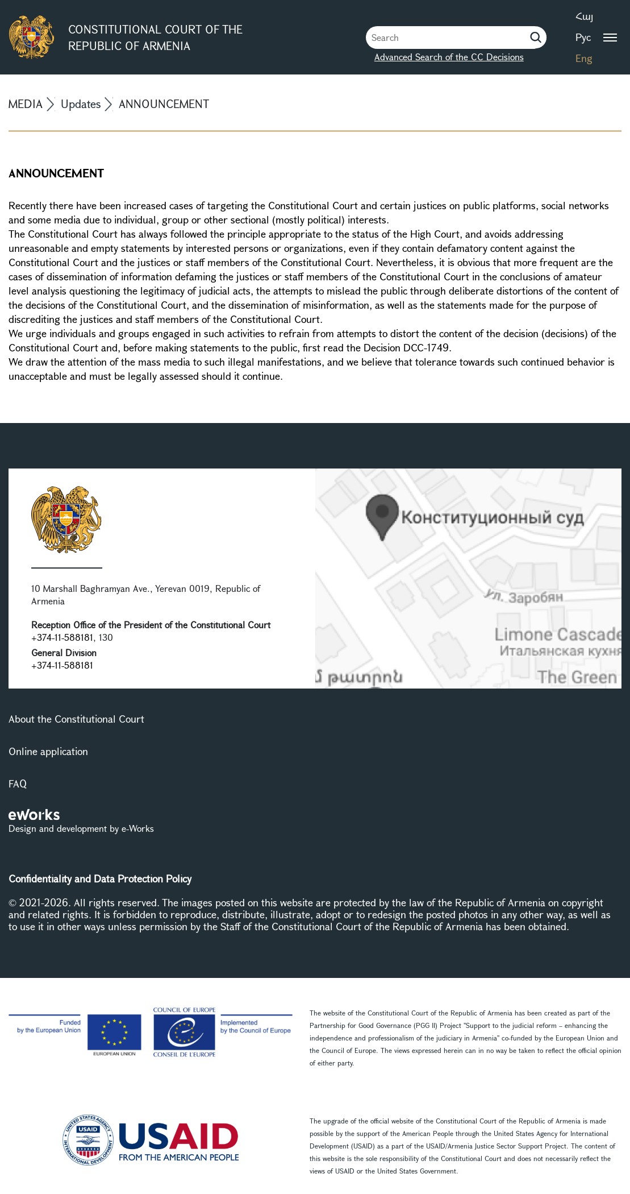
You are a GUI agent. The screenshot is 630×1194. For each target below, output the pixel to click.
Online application (48, 751)
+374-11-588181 (62, 637)
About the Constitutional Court (76, 718)
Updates (81, 103)
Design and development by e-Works (81, 828)
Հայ (584, 16)
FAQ (18, 783)
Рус (583, 37)
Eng (584, 58)
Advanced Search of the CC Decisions (449, 57)
